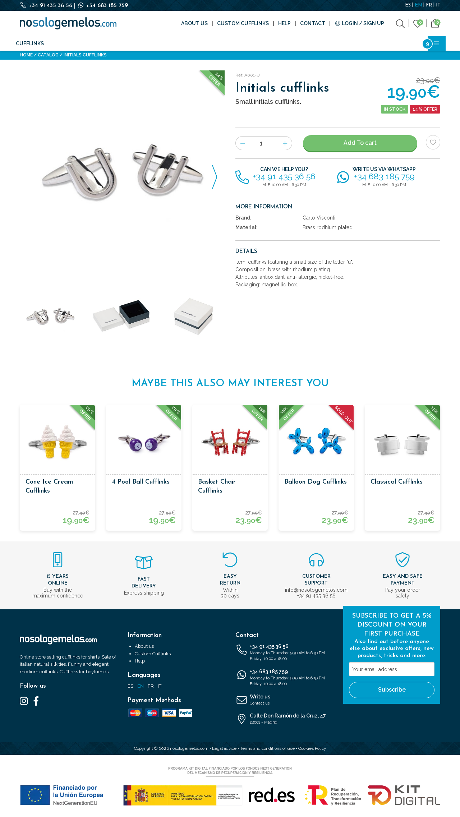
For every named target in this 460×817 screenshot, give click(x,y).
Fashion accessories (108, 43)
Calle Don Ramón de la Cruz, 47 (283, 719)
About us (194, 23)
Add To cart (360, 142)
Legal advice (224, 748)
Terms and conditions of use (267, 748)
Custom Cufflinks (243, 23)
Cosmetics (301, 43)
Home (26, 54)
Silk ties (61, 43)
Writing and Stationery (246, 43)
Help (284, 23)
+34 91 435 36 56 (47, 6)
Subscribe (392, 689)
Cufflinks (30, 43)
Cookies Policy (312, 748)
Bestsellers (367, 43)
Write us (283, 700)
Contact (312, 23)
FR (429, 5)
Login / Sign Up (360, 23)
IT (438, 5)
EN (418, 5)
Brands (195, 43)
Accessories (161, 43)
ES (408, 5)
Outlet (332, 43)
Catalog (48, 54)
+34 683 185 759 (102, 6)
